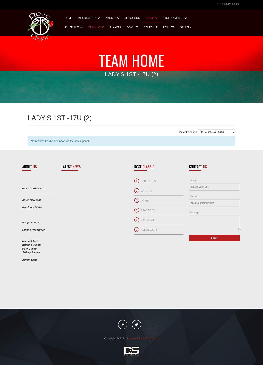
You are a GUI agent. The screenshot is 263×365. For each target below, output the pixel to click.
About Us (112, 16)
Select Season (207, 132)
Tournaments (175, 16)
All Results (149, 229)
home (68, 16)
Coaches (132, 27)
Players (115, 27)
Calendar (148, 220)
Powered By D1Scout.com (142, 338)
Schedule (150, 27)
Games (145, 200)
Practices (148, 210)
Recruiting (132, 16)
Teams (151, 16)
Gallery (185, 27)
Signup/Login (228, 4)
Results (168, 27)
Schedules (74, 26)
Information (89, 18)
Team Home (96, 27)
